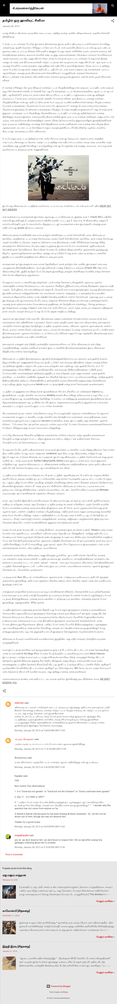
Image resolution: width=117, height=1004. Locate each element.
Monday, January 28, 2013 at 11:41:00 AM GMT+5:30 (40, 749)
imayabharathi (22, 835)
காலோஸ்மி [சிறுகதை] (16, 910)
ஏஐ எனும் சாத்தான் (14, 875)
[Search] (113, 6)
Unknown (19, 703)
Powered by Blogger (58, 986)
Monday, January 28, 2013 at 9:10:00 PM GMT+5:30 (40, 847)
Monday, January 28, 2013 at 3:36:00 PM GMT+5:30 (40, 767)
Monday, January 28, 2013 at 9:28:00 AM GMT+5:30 (40, 730)
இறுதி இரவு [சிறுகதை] (16, 946)
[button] (113, 21)
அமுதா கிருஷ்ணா (24, 739)
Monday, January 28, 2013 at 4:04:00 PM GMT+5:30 (40, 826)
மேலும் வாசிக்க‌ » (105, 901)
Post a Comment (14, 854)
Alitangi (65, 992)
